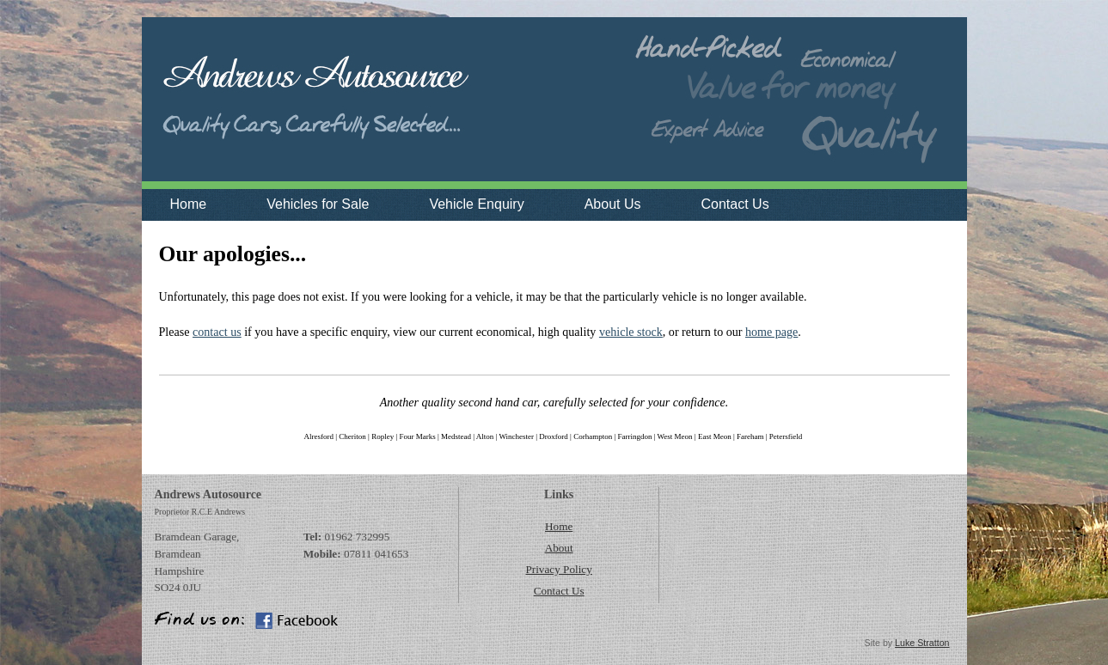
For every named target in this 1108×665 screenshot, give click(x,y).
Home (188, 204)
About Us (613, 204)
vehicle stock (631, 332)
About (559, 547)
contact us (217, 332)
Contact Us (734, 204)
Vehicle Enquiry (476, 204)
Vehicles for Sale (317, 204)
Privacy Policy (558, 569)
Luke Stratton (922, 643)
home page (771, 332)
